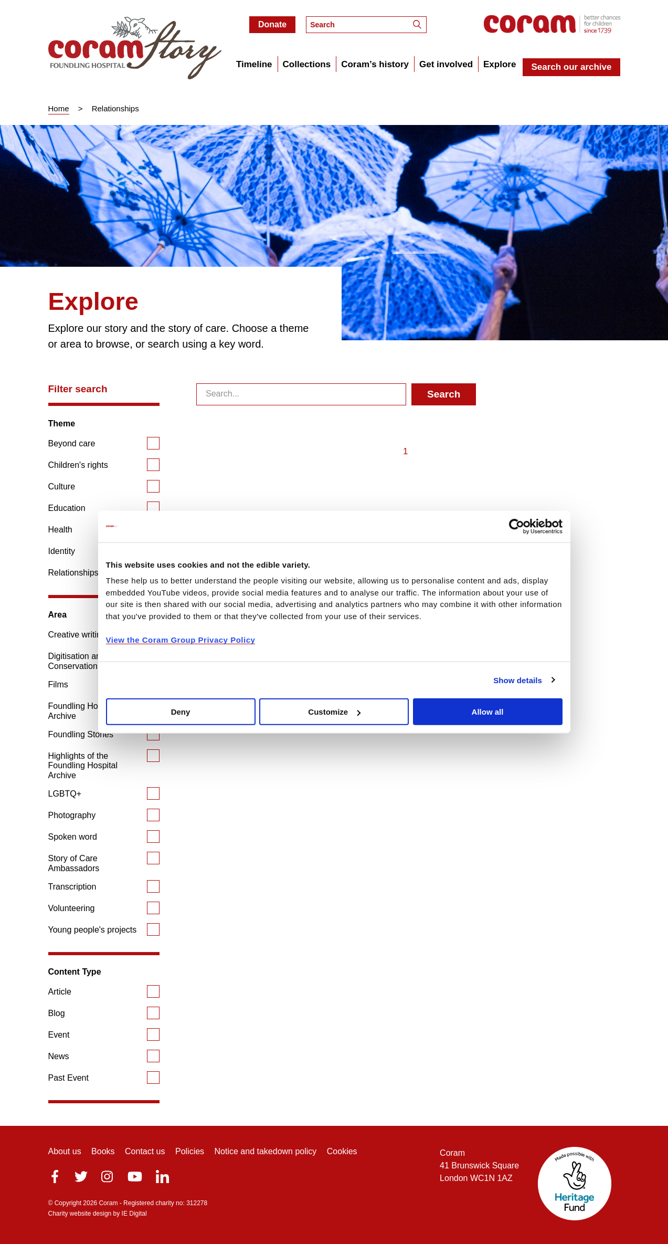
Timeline (254, 64)
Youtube (135, 1176)
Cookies (342, 1151)
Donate (272, 24)
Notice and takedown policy (266, 1151)
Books (102, 1151)
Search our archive (571, 67)
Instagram (107, 1176)
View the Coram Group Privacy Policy (181, 639)
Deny (180, 711)
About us (64, 1151)
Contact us (145, 1151)
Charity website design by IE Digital (97, 1213)
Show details (517, 679)
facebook (54, 1176)
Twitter (81, 1176)
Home (58, 108)
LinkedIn (162, 1176)
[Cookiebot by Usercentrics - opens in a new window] (517, 526)
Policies (189, 1151)
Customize (334, 711)
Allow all (488, 711)
